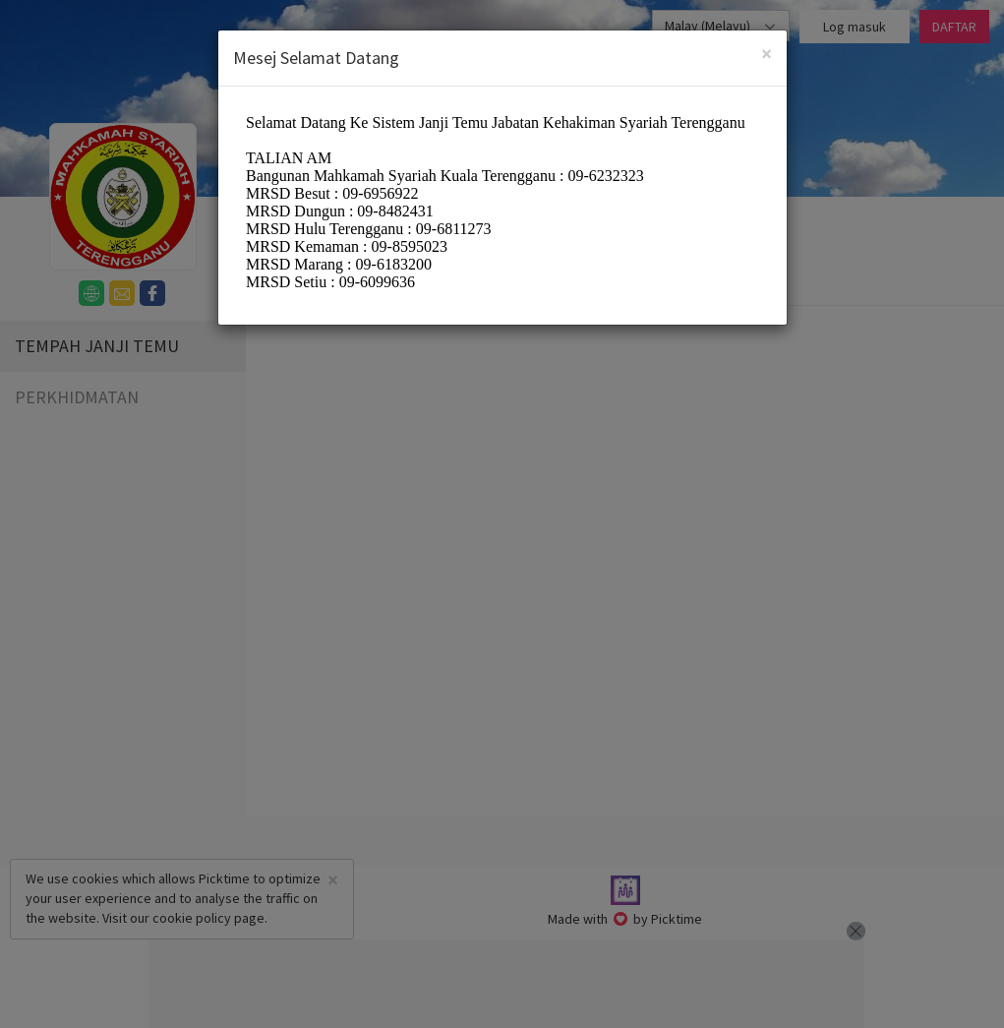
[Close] (766, 53)
